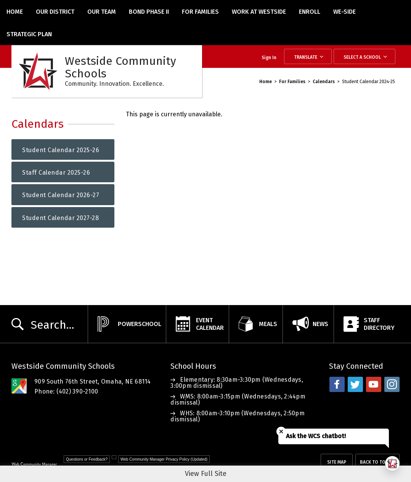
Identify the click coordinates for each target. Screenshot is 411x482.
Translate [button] (305, 57)
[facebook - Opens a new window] (337, 384)
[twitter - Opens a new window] (355, 384)
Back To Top (374, 462)
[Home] (14, 11)
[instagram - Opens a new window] (392, 384)
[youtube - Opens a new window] (373, 384)
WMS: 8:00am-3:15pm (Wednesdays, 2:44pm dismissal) (237, 399)
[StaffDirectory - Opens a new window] (367, 324)
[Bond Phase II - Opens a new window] (148, 11)
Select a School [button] (362, 57)
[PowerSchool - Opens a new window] (127, 324)
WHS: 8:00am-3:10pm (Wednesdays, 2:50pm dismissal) (237, 416)
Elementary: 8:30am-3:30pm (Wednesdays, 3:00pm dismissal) (236, 382)
